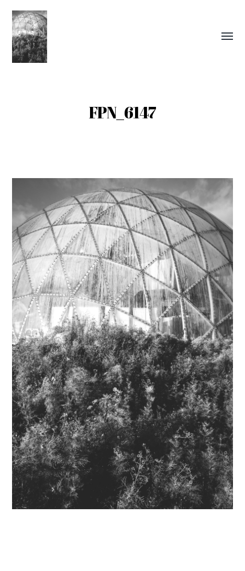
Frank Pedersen (141, 540)
